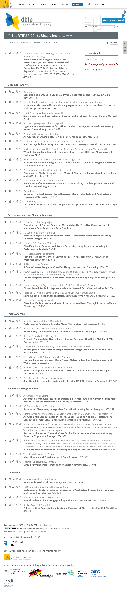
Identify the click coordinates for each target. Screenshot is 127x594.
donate (77, 4)
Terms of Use (17, 531)
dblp (21, 4)
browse (32, 4)
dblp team (48, 525)
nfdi (64, 4)
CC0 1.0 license (62, 528)
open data (42, 528)
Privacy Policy (31, 531)
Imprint (42, 531)
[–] (89, 53)
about (55, 4)
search (44, 4)
